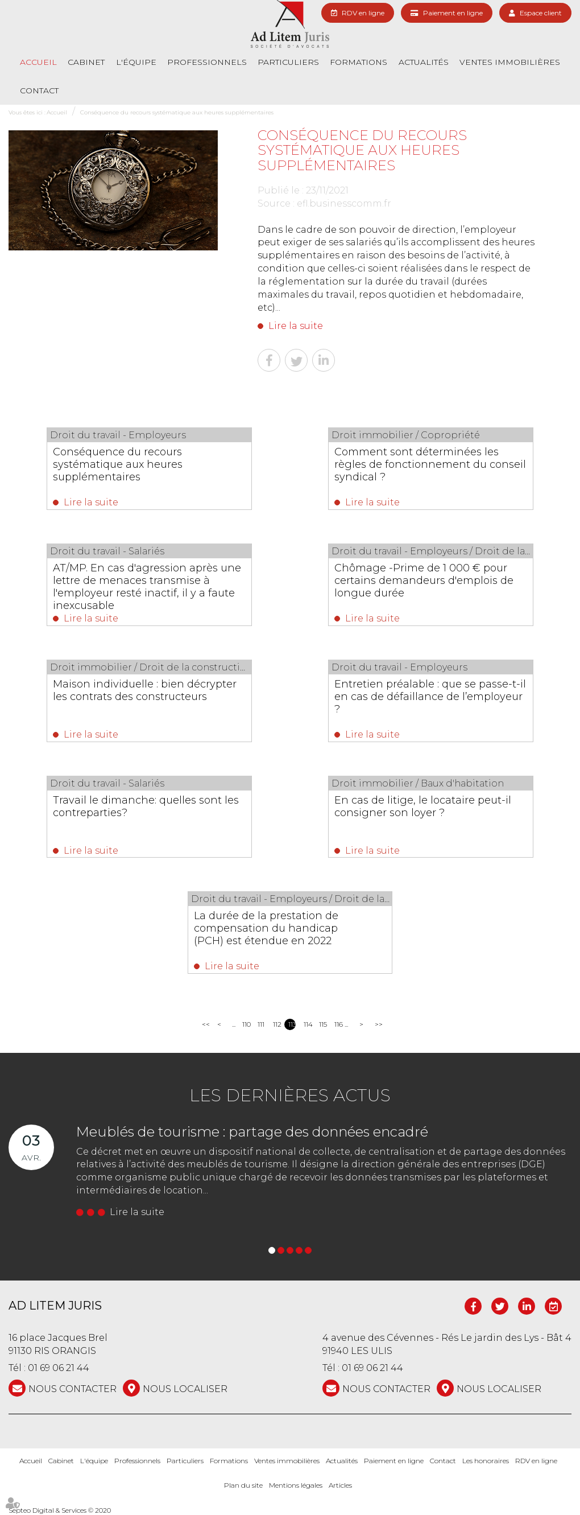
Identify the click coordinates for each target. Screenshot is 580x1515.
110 (246, 1024)
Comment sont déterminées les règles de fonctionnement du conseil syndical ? (431, 464)
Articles (340, 1485)
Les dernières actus (290, 1095)
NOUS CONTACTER (72, 1389)
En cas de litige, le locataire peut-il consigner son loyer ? (423, 806)
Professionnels (207, 62)
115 (322, 1024)
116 (338, 1024)
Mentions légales (295, 1485)
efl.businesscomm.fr (344, 203)
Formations (358, 62)
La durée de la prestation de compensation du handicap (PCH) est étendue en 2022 (266, 929)
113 (292, 1024)
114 (307, 1024)
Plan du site (243, 1485)
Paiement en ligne (453, 13)
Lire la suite (295, 325)
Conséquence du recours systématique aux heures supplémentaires (177, 112)
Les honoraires (485, 1460)
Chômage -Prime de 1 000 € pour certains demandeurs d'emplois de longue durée (424, 580)
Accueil (38, 62)
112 (276, 1024)
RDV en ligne (363, 13)
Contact (39, 90)
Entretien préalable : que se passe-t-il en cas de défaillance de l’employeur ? (431, 696)
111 (261, 1024)
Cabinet (86, 62)
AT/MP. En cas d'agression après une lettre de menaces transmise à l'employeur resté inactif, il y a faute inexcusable (147, 587)
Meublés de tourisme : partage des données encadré (252, 1131)
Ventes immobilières (509, 62)
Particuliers (288, 62)
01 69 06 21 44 (58, 1368)
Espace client (541, 13)
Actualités (424, 62)
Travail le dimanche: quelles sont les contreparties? (146, 806)
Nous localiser (185, 1389)
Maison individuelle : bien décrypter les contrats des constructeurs (145, 690)
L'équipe (136, 62)
